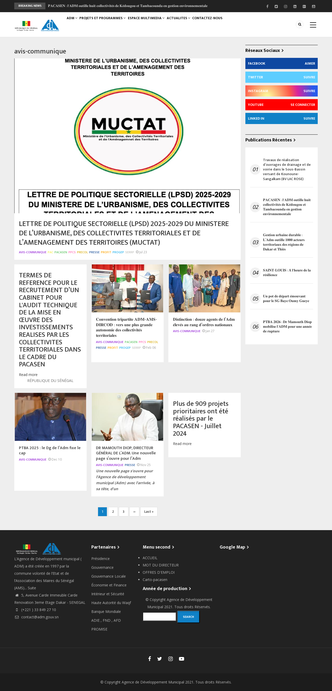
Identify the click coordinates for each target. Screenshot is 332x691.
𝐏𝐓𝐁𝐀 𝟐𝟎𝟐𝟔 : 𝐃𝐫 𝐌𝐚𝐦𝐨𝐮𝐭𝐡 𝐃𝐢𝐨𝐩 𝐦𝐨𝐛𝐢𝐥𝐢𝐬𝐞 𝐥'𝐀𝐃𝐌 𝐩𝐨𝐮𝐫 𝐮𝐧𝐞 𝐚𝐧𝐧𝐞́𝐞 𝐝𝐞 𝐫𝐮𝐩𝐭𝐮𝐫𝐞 (287, 327)
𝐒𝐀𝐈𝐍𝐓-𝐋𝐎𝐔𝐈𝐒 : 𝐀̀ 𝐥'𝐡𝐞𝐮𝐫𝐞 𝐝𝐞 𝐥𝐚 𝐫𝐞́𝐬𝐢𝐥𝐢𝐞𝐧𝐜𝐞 (287, 272)
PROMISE (99, 629)
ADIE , (97, 620)
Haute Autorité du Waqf (111, 602)
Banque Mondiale (106, 611)
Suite (32, 587)
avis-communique (32, 252)
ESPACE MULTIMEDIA (150, 22)
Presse (94, 252)
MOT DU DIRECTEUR (161, 565)
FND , (108, 620)
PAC (50, 252)
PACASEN (60, 252)
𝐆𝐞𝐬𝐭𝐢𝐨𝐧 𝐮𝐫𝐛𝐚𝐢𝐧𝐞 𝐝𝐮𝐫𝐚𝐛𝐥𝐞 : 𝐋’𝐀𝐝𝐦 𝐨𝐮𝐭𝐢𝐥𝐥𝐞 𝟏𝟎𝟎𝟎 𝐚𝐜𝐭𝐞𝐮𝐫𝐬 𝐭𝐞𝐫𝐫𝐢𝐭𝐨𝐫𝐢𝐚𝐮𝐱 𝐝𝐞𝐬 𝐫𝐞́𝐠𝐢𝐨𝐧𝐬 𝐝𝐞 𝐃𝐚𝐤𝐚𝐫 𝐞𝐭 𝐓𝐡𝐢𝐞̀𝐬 (284, 242)
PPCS (72, 252)
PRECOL (82, 252)
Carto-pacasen (155, 579)
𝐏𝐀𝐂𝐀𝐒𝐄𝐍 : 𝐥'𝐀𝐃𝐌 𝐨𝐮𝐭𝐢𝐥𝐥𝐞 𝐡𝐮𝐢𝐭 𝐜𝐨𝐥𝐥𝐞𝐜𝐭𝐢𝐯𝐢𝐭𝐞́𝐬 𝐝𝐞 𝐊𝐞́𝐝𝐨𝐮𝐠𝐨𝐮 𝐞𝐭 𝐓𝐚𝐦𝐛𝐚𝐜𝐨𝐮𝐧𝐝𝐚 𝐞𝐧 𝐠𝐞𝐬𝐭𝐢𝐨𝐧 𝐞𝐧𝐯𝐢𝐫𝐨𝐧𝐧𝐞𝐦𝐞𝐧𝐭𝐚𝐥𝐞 (128, 6)
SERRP (129, 252)
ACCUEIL (150, 557)
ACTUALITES (184, 22)
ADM (73, 22)
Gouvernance (102, 567)
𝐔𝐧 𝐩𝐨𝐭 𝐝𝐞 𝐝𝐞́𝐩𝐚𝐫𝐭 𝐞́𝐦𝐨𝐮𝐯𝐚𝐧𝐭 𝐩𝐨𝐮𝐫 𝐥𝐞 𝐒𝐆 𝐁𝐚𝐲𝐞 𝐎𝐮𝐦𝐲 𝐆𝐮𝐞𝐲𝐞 (286, 298)
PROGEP (118, 252)
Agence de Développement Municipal (153, 682)
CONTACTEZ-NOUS (215, 22)
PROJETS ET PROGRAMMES (106, 22)
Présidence (100, 558)
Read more (28, 374)
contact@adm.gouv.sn (36, 616)
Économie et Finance (109, 585)
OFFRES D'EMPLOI (159, 572)
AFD (117, 620)
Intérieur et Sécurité (107, 593)
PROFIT (106, 252)
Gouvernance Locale (108, 576)
